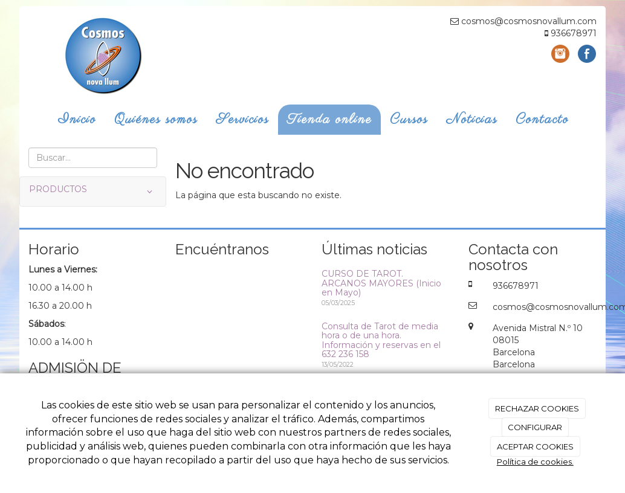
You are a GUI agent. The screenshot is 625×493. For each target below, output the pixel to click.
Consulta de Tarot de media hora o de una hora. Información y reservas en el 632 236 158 (381, 340)
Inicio (77, 120)
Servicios (242, 120)
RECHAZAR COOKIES (537, 408)
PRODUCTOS (93, 191)
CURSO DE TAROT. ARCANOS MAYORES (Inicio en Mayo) (381, 283)
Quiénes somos (156, 120)
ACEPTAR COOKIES (535, 446)
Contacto (542, 120)
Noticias (471, 120)
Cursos (409, 120)
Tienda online (329, 120)
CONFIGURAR (535, 427)
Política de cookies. (535, 461)
